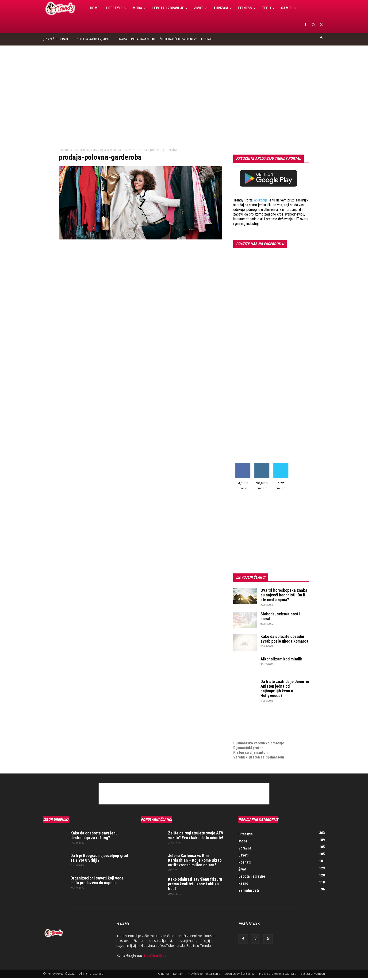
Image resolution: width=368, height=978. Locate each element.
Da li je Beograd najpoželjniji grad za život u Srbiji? (99, 858)
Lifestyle (116, 8)
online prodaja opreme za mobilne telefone (268, 729)
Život (200, 8)
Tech (268, 8)
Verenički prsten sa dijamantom (258, 757)
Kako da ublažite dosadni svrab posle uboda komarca (284, 639)
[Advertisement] (184, 81)
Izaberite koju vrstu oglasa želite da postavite (104, 150)
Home (94, 8)
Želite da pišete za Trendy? (178, 39)
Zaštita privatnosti (313, 974)
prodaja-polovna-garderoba (100, 157)
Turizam (222, 8)
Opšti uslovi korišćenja (240, 974)
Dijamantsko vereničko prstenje (258, 738)
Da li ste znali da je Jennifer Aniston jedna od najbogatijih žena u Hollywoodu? (285, 688)
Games (288, 8)
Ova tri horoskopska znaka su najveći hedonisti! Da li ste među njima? (284, 595)
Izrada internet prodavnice (254, 724)
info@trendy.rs (155, 955)
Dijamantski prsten (248, 748)
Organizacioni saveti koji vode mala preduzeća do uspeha (96, 880)
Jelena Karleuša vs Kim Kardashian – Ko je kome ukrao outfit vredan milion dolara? (195, 860)
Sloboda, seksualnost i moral (280, 616)
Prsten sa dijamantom (250, 752)
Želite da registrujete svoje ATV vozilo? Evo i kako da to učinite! (195, 835)
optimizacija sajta (247, 715)
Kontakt (207, 39)
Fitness (247, 8)
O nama (122, 39)
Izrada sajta (242, 719)
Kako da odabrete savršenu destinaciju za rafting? (94, 835)
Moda (139, 8)
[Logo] (65, 8)
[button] (321, 37)
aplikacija (261, 200)
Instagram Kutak (143, 39)
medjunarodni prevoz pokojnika (258, 734)
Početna (64, 150)
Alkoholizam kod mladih (281, 658)
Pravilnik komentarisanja (204, 974)
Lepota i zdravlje (170, 8)
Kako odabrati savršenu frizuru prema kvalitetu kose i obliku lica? (195, 884)
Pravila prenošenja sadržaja (277, 974)
